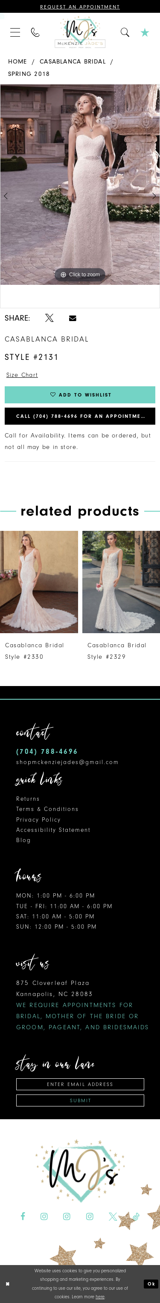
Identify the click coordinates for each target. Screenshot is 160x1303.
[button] (15, 32)
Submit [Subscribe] (80, 1100)
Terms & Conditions (47, 809)
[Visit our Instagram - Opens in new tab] (44, 1217)
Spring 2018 (29, 74)
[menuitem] (15, 32)
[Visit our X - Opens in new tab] (113, 1217)
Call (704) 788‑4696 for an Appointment (82, 416)
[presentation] (39, 582)
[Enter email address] (80, 1084)
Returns (28, 798)
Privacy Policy (38, 819)
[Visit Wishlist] (145, 32)
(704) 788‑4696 (47, 751)
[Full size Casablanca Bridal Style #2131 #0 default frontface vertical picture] (80, 184)
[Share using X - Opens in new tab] (49, 318)
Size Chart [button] (22, 375)
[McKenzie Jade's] (80, 32)
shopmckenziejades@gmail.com (67, 762)
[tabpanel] (80, 184)
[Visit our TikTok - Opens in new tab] (136, 1217)
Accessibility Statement (53, 830)
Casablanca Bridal (73, 61)
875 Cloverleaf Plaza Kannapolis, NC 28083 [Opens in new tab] (82, 1005)
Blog (23, 840)
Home (17, 61)
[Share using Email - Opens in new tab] (73, 318)
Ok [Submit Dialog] (151, 1284)
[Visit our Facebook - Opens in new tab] (23, 1217)
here (100, 1297)
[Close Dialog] (8, 1284)
